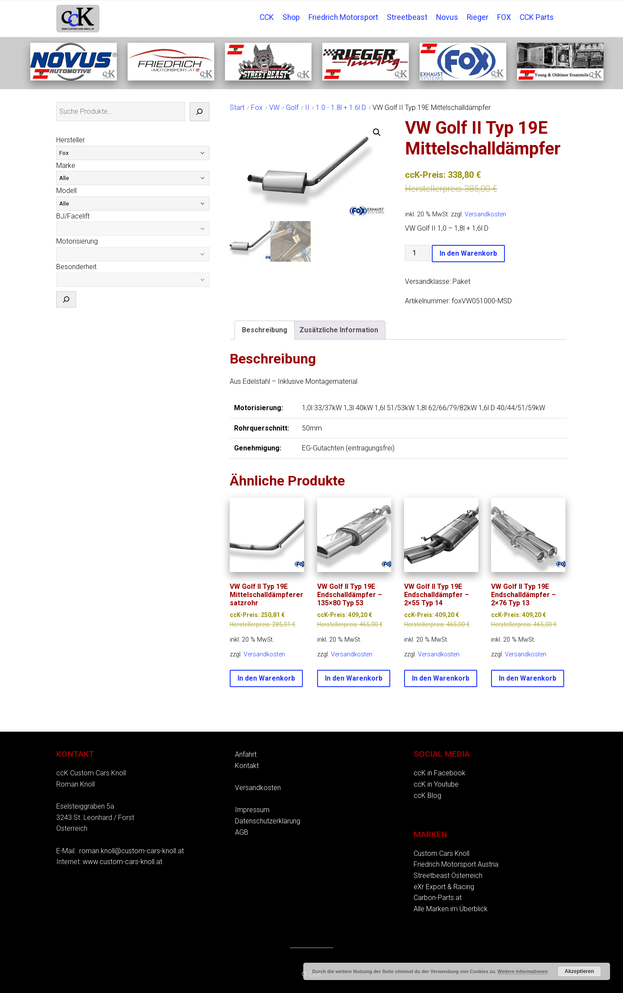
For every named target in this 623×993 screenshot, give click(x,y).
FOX (504, 17)
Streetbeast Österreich (448, 875)
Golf (292, 107)
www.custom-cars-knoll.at (122, 862)
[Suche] (199, 111)
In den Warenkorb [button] (266, 678)
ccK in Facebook (440, 773)
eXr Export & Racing (444, 887)
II (307, 107)
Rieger (477, 17)
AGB (241, 832)
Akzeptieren (579, 971)
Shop (291, 17)
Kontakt (247, 766)
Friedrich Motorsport (343, 17)
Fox (257, 107)
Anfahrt (246, 754)
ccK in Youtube (436, 784)
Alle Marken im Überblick (451, 909)
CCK (267, 17)
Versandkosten (485, 214)
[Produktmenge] (417, 253)
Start (237, 107)
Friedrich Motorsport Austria (456, 864)
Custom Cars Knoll (441, 853)
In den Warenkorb (468, 253)
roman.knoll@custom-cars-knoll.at (131, 851)
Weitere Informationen (523, 971)
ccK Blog (427, 795)
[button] (377, 132)
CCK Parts (537, 17)
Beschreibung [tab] (264, 330)
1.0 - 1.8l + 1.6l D (341, 107)
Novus (447, 17)
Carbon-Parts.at (438, 897)
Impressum (252, 810)
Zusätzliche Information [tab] (338, 330)
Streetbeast (407, 17)
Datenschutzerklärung (267, 821)
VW (274, 107)
